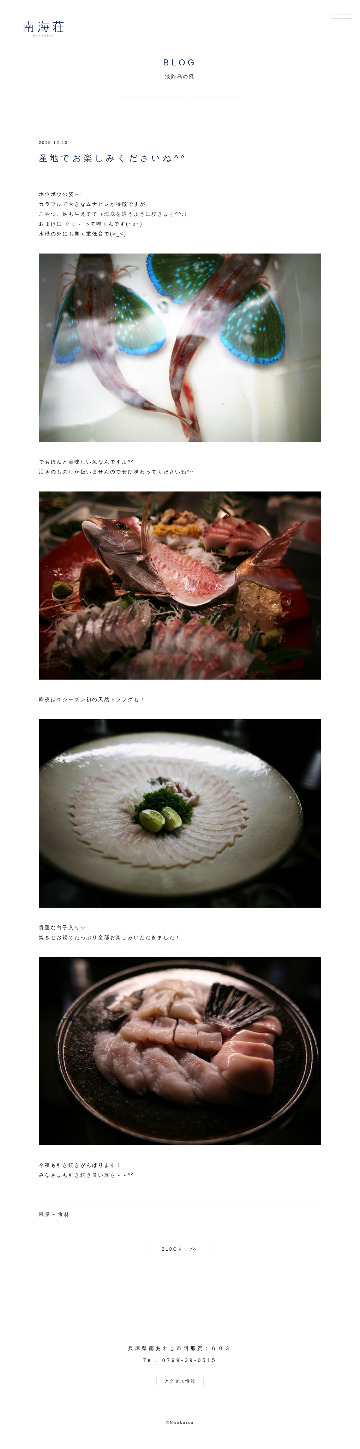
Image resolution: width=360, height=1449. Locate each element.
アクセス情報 (180, 1384)
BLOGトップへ (179, 1250)
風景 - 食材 (54, 1214)
